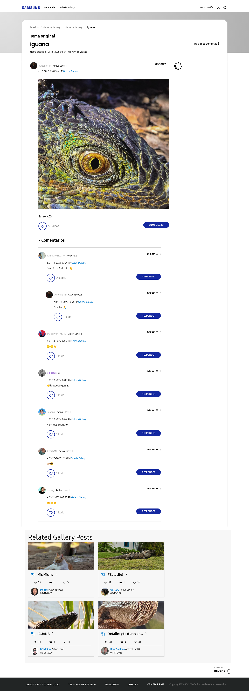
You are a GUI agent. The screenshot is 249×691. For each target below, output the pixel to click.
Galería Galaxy (67, 7)
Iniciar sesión (206, 7)
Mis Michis (45, 574)
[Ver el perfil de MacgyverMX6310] (56, 333)
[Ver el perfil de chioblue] (52, 372)
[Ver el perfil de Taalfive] (51, 412)
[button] (163, 64)
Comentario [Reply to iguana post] (156, 225)
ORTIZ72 (114, 589)
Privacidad (112, 684)
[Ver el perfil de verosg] (50, 490)
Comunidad (50, 7)
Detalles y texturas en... (55, 633)
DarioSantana (47, 648)
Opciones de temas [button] (205, 43)
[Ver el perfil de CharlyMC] (52, 451)
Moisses (44, 589)
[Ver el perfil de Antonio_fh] (45, 65)
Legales (133, 684)
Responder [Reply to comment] (148, 276)
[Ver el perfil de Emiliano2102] (54, 255)
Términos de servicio (82, 684)
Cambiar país (155, 683)
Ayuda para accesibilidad (42, 684)
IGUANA (183, 574)
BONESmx (184, 589)
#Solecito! (115, 574)
